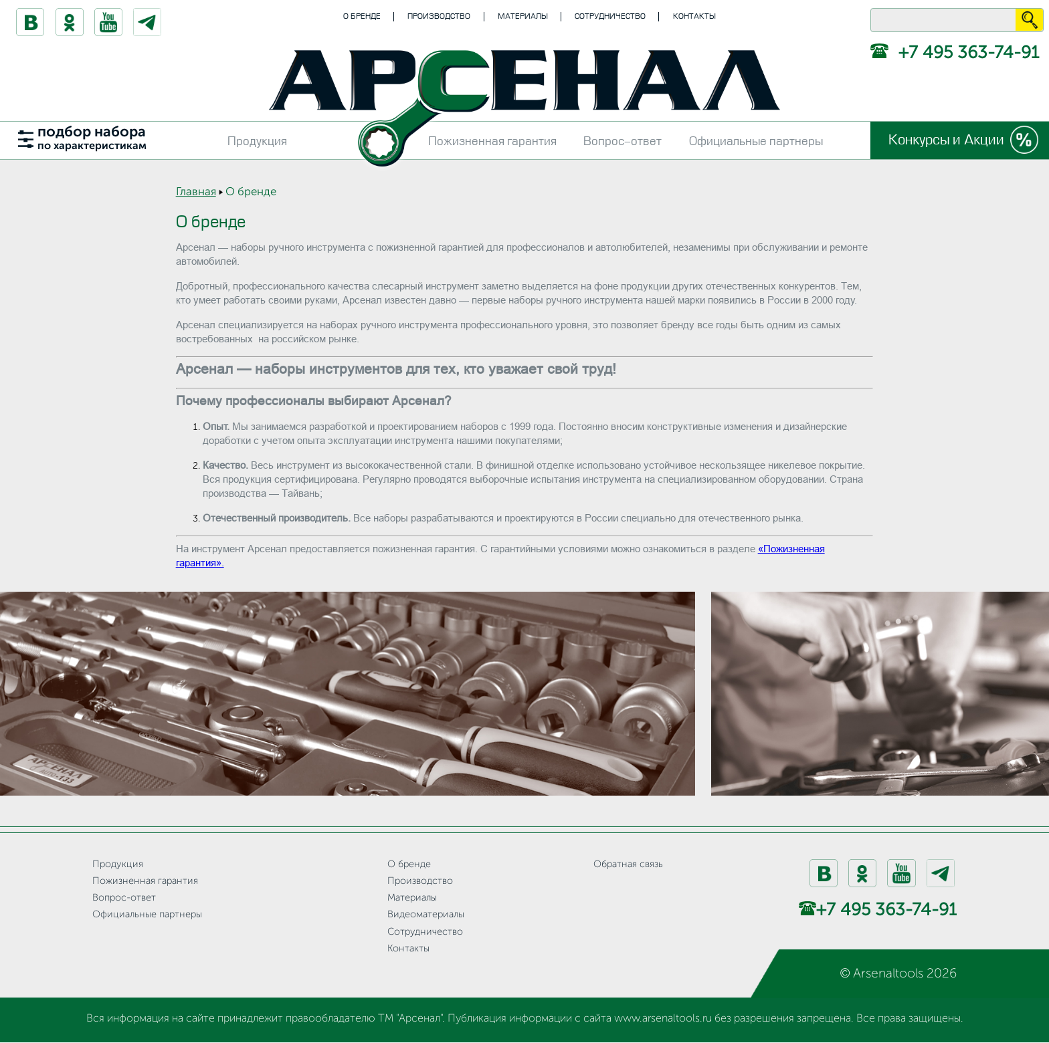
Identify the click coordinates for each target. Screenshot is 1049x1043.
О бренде (362, 16)
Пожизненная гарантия (492, 141)
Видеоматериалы (425, 914)
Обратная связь (628, 864)
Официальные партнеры (756, 141)
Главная (196, 192)
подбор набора (92, 138)
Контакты (694, 16)
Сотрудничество (610, 16)
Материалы (523, 16)
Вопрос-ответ (622, 141)
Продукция (257, 141)
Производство (438, 16)
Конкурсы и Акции (946, 140)
